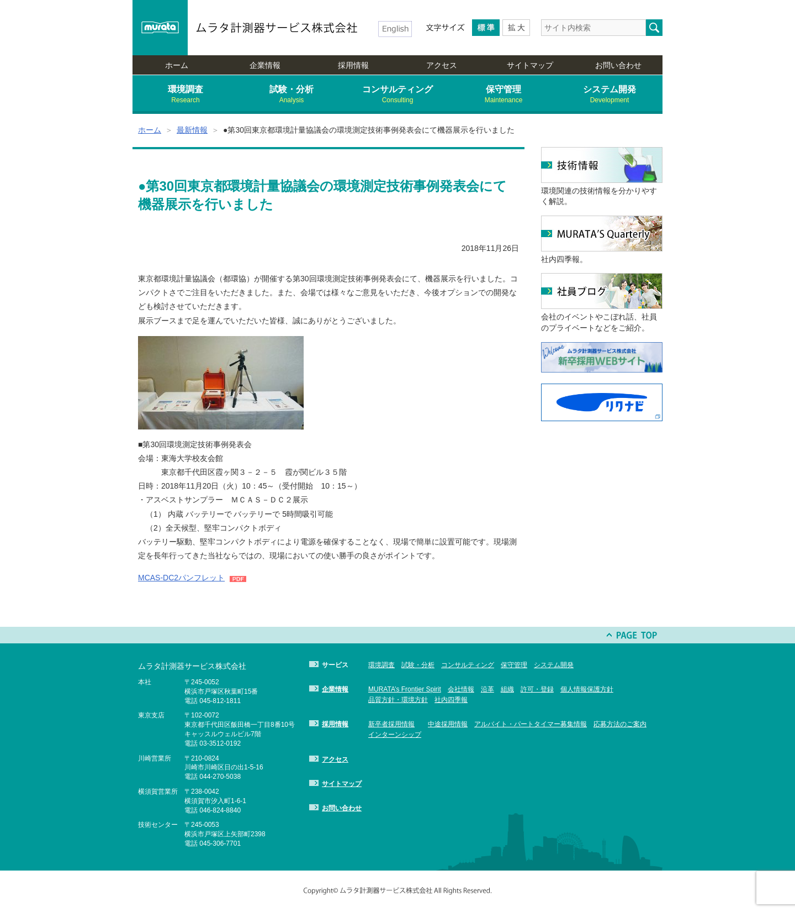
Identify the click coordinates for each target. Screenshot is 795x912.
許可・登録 (537, 689)
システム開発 (609, 95)
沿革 (487, 689)
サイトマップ (530, 65)
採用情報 (353, 65)
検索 (654, 27)
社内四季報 (451, 700)
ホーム (176, 65)
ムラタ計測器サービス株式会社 (277, 27)
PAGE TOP (632, 635)
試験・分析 (291, 95)
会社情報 (461, 689)
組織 (507, 689)
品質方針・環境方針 (398, 700)
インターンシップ (394, 734)
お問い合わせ (618, 65)
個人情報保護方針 (586, 689)
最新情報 (192, 129)
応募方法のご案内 (619, 724)
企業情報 (265, 65)
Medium (486, 27)
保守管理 (503, 95)
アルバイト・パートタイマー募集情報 (530, 724)
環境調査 (185, 95)
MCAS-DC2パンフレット (181, 577)
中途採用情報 (448, 724)
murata (160, 27)
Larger (516, 27)
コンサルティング (397, 95)
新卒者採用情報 (391, 724)
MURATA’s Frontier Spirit (404, 689)
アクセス (441, 65)
